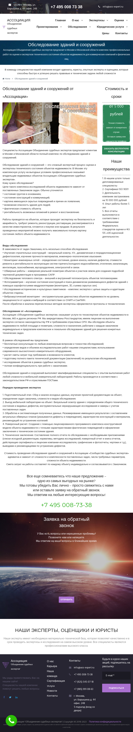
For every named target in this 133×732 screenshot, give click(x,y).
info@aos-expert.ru (113, 7)
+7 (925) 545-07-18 (84, 682)
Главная (60, 20)
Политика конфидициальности (105, 722)
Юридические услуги (112, 27)
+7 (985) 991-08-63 (84, 689)
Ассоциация (19, 661)
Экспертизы (98, 20)
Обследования (79, 27)
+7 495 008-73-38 (66, 504)
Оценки (121, 20)
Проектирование (49, 27)
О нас (77, 20)
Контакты (121, 33)
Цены (105, 33)
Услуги (51, 686)
